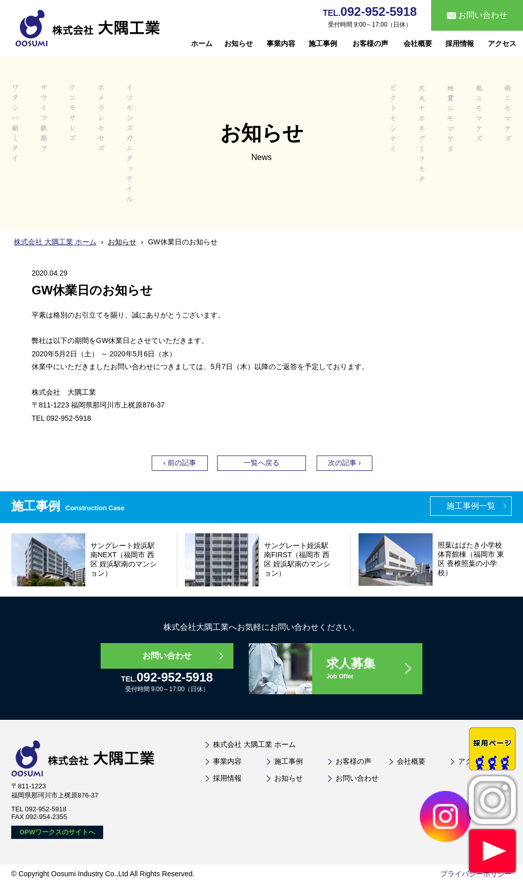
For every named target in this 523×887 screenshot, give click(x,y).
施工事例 (322, 43)
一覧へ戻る (261, 463)
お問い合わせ (167, 655)
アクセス (502, 43)
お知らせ (238, 43)
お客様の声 (370, 43)
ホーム (201, 43)
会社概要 (417, 43)
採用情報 (459, 43)
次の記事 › (344, 463)
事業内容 (281, 43)
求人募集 (373, 668)
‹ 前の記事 (179, 463)
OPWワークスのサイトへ (57, 832)
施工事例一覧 (470, 506)
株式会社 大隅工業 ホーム (55, 242)
